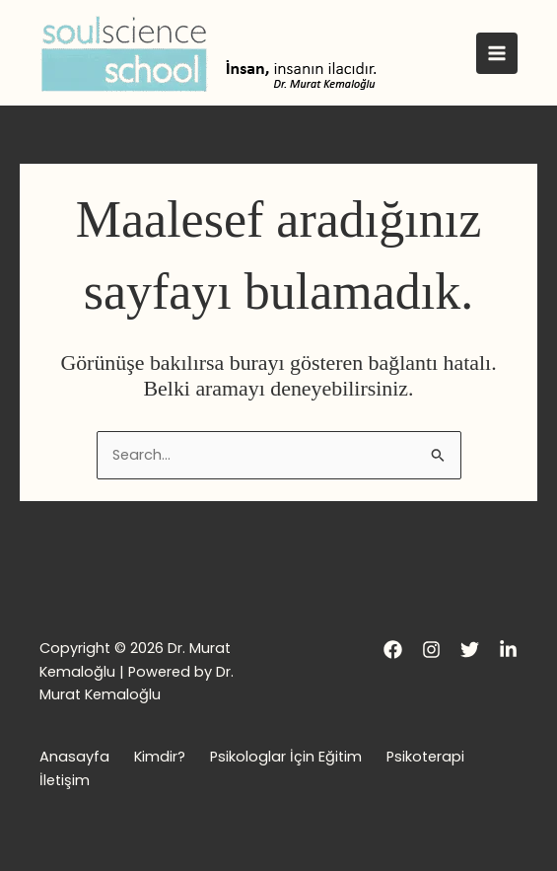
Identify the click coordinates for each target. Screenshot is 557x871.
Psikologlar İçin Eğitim (286, 756)
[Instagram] (431, 649)
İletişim (64, 780)
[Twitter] (469, 649)
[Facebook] (392, 649)
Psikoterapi (425, 756)
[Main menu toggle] (497, 53)
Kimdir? (159, 756)
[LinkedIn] (508, 649)
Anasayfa (74, 756)
